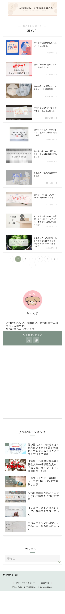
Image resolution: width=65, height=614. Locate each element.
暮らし (17, 575)
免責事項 (45, 583)
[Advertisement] (32, 387)
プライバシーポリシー (25, 583)
